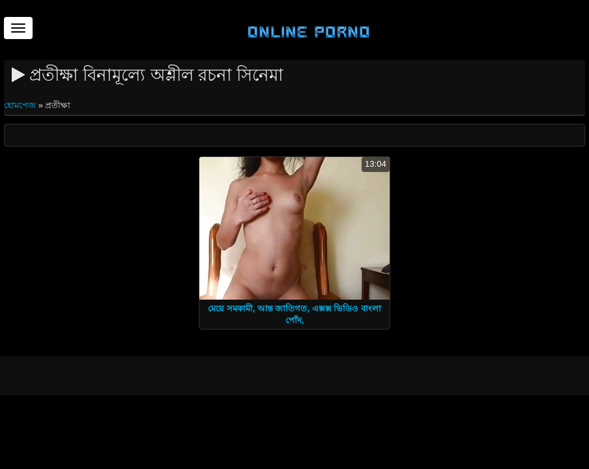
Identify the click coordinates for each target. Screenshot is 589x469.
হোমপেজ (21, 105)
